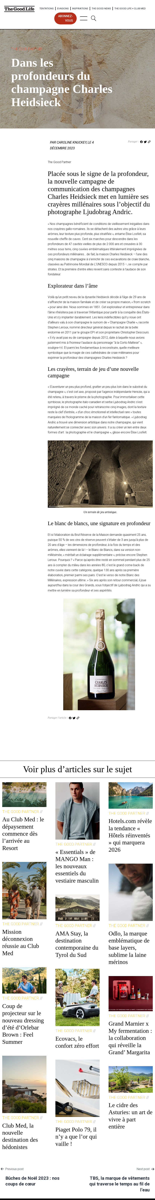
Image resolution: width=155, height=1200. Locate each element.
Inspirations (80, 8)
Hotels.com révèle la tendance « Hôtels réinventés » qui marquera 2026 (130, 835)
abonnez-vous (65, 18)
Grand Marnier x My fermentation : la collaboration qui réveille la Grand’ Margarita (130, 1038)
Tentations (46, 8)
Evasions (63, 8)
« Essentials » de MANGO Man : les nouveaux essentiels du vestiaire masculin (77, 866)
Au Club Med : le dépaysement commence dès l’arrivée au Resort (23, 833)
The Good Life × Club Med (130, 8)
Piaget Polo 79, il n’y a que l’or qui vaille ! (76, 1136)
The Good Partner (26, 49)
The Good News (101, 8)
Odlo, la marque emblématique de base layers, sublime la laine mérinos (129, 947)
